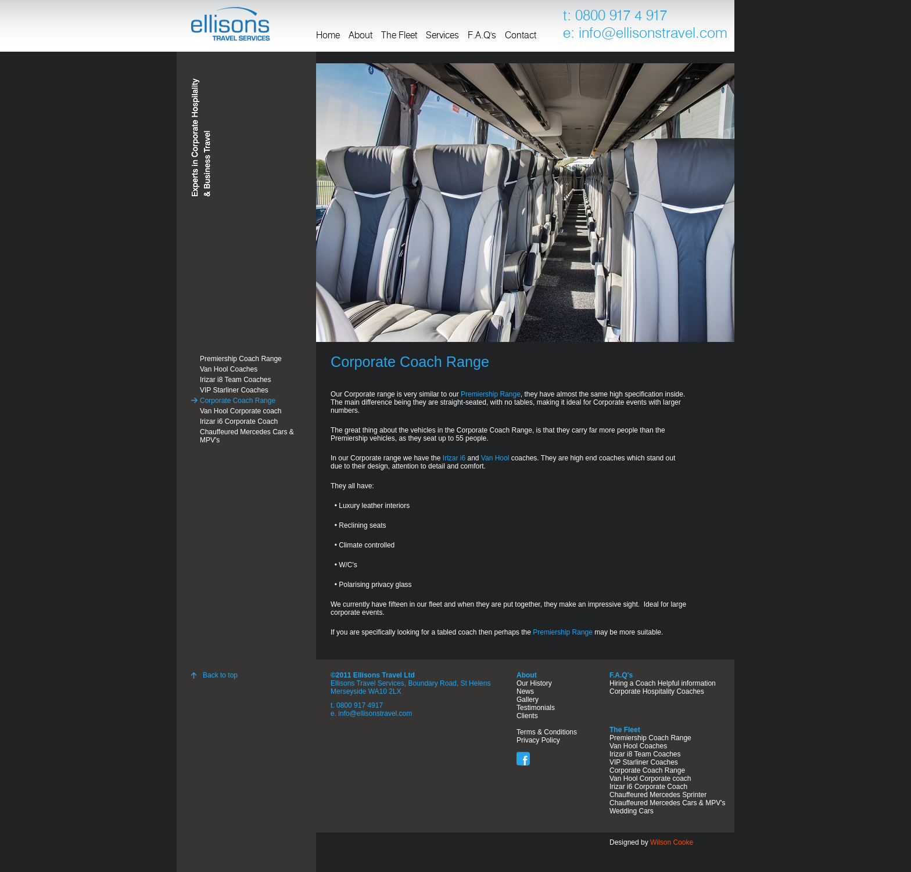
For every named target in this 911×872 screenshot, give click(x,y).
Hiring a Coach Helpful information (662, 683)
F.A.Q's (482, 36)
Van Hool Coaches (228, 369)
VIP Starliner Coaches (234, 390)
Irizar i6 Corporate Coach (239, 421)
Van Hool (495, 458)
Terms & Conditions (547, 732)
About (360, 36)
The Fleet (399, 36)
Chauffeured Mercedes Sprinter (657, 795)
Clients (527, 716)
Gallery (528, 700)
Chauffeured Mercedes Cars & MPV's (247, 436)
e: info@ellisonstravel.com (645, 34)
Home (328, 36)
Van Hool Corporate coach (241, 411)
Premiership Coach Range (241, 359)
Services (442, 36)
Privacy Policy (538, 740)
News (525, 691)
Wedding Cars (631, 811)
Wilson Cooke (671, 842)
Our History (534, 683)
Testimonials (536, 708)
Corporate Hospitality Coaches (656, 691)
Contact (520, 36)
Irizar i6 (454, 458)
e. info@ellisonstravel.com (371, 713)
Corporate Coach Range (237, 401)
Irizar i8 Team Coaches (235, 380)
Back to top (220, 675)
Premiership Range (491, 394)
